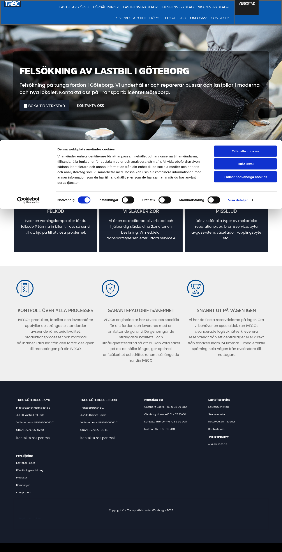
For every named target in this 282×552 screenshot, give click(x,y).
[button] (44, 105)
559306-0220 (35, 430)
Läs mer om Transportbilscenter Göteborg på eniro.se (222, 547)
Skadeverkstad (217, 414)
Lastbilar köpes (25, 463)
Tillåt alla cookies (245, 11)
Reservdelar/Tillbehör (221, 421)
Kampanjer (23, 485)
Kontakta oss (216, 429)
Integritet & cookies (29, 518)
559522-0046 (99, 430)
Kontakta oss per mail (33, 437)
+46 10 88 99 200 (176, 407)
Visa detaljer (238, 60)
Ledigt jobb (23, 492)
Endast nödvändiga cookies (245, 36)
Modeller (21, 477)
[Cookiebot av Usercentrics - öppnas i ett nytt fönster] (28, 60)
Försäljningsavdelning (29, 470)
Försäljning (24, 455)
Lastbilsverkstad (218, 407)
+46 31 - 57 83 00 (175, 414)
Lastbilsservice (219, 399)
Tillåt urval (245, 24)
